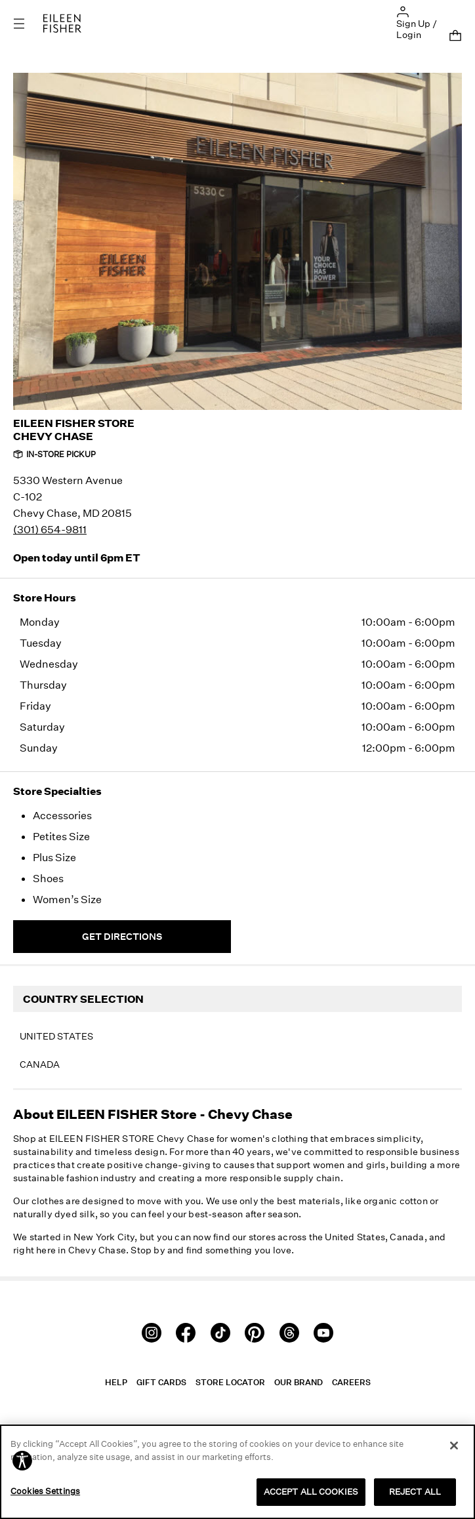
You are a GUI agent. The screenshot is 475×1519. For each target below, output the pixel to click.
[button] (402, 10)
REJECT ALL (415, 1491)
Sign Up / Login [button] (416, 29)
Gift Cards (161, 1382)
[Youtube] (323, 1331)
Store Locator (230, 1382)
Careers (351, 1382)
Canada (40, 1064)
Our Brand (298, 1382)
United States (56, 1036)
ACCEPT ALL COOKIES (311, 1491)
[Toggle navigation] (28, 23)
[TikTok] (220, 1331)
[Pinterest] (254, 1331)
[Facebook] (186, 1331)
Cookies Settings (45, 1491)
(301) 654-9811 (50, 529)
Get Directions (122, 936)
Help (116, 1382)
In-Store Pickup (54, 454)
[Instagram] (151, 1331)
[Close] (454, 1445)
